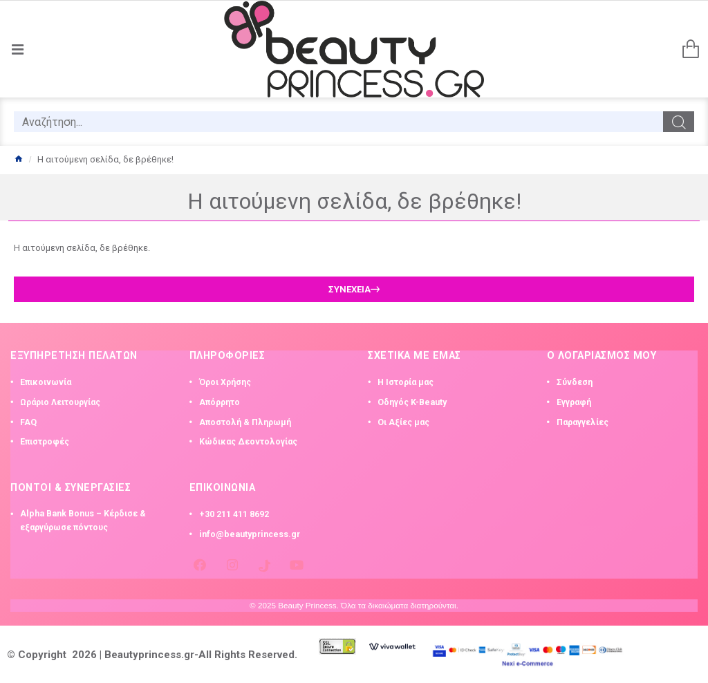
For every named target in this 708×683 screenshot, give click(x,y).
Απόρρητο (219, 402)
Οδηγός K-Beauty (412, 402)
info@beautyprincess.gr (249, 534)
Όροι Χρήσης (225, 382)
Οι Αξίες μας (403, 422)
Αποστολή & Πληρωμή (245, 422)
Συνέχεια (349, 289)
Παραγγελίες (582, 422)
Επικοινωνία (45, 382)
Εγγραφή (574, 402)
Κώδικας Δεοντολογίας (248, 442)
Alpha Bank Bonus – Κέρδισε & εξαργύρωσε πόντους (83, 520)
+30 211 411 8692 (234, 514)
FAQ (28, 422)
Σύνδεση (575, 382)
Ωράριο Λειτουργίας (60, 402)
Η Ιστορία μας (406, 382)
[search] (338, 121)
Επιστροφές (44, 442)
